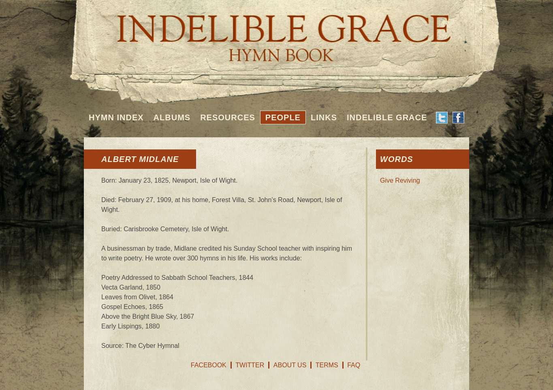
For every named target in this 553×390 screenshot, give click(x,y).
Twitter (249, 365)
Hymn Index (116, 117)
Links (324, 117)
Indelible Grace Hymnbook (276, 32)
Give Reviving (400, 180)
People (283, 117)
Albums (172, 117)
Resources (227, 117)
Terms (327, 365)
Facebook (208, 365)
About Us (290, 365)
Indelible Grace (387, 117)
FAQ (353, 365)
